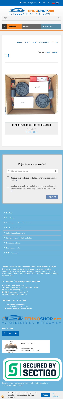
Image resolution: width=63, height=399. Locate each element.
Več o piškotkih (55, 395)
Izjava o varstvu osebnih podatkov (19, 238)
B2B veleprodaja (12, 253)
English (57, 3)
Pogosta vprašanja (13, 243)
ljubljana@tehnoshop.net (18, 294)
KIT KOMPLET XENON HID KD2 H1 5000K (31, 125)
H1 (57, 42)
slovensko (53, 3)
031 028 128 (14, 290)
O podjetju (10, 218)
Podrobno (6, 26)
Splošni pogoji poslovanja (15, 233)
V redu (45, 394)
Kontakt (9, 213)
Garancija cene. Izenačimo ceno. (18, 223)
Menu (26, 26)
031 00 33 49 (14, 292)
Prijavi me (52, 197)
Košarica (47, 26)
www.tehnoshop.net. (10, 273)
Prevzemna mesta (13, 248)
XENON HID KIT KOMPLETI (43, 42)
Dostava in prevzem (13, 228)
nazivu (55, 52)
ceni (49, 52)
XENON (27, 42)
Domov (19, 42)
